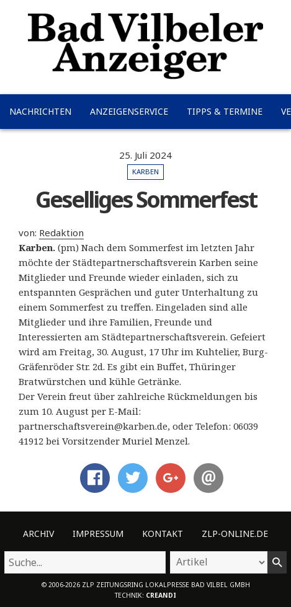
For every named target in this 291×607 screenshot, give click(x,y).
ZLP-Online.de (235, 533)
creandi (161, 595)
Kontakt (162, 533)
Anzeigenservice (129, 111)
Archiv (38, 533)
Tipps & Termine (224, 111)
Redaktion (61, 232)
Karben (145, 171)
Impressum (98, 533)
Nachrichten (40, 111)
